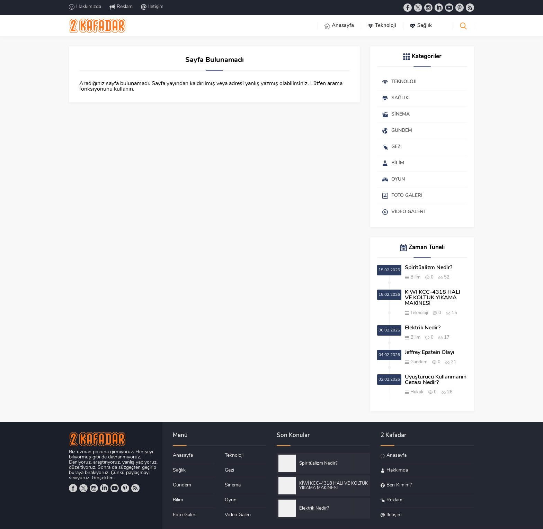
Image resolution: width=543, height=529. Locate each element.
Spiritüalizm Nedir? (428, 268)
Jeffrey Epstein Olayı (429, 352)
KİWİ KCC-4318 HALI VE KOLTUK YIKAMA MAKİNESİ (432, 298)
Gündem (418, 362)
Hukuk (417, 392)
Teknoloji (419, 313)
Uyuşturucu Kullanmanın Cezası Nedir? (435, 379)
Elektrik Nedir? (422, 328)
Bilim (415, 277)
